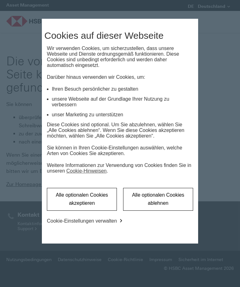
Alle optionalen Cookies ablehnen (158, 199)
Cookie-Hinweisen (86, 171)
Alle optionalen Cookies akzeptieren (82, 199)
